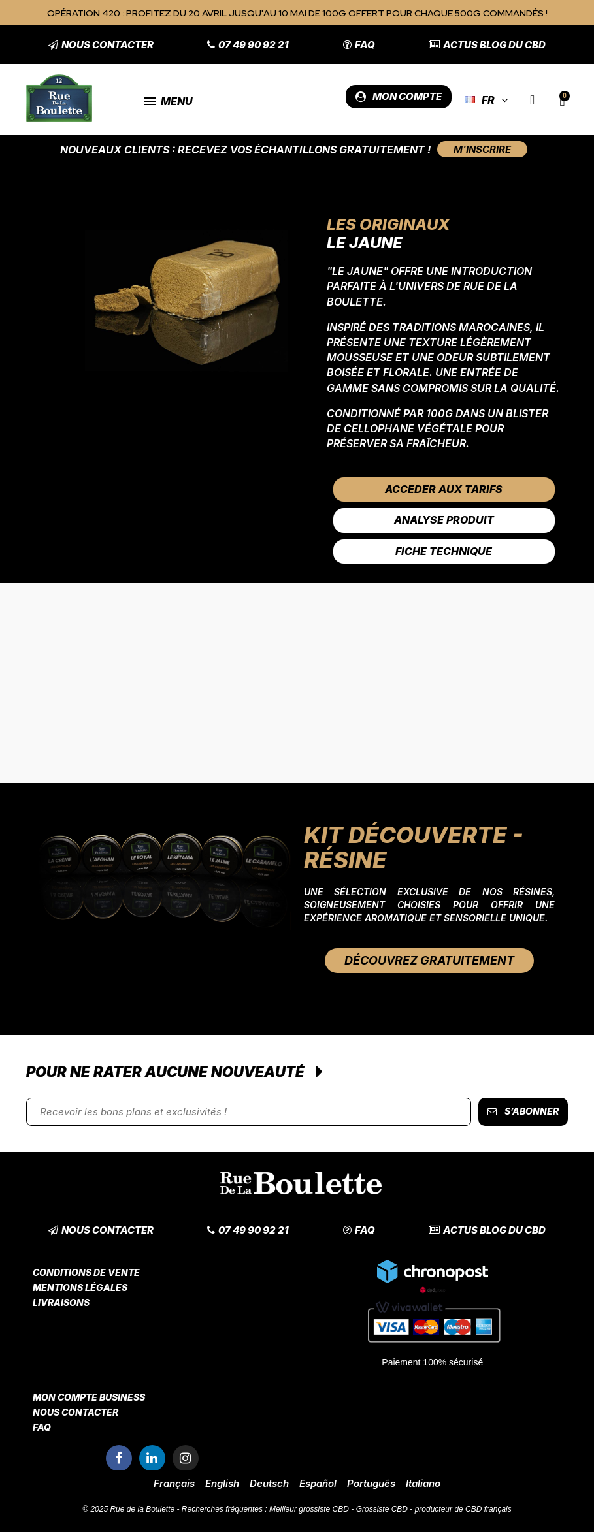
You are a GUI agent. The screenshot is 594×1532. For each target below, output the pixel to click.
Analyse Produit (444, 519)
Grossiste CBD (382, 1509)
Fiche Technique (443, 551)
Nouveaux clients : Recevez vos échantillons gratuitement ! (245, 149)
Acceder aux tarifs (444, 489)
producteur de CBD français (463, 1509)
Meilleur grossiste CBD (309, 1509)
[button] (101, 44)
